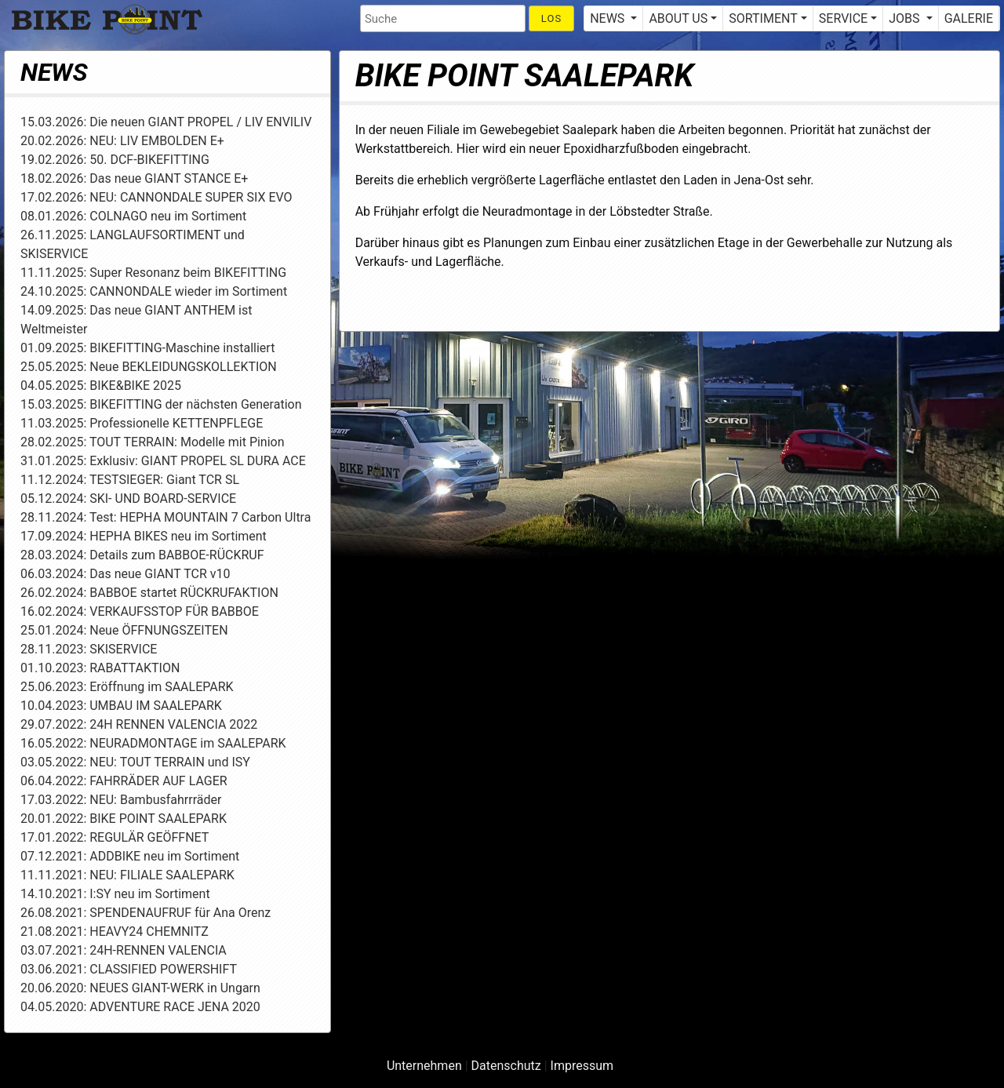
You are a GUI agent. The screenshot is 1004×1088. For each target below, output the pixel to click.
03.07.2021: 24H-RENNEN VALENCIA (123, 950)
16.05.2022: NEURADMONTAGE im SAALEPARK (153, 743)
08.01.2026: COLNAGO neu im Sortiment (133, 216)
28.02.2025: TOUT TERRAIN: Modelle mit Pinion (152, 442)
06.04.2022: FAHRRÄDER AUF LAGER (123, 780)
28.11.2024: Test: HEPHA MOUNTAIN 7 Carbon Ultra (165, 517)
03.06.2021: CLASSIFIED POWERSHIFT (128, 969)
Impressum (582, 1065)
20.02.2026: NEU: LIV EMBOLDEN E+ (122, 140)
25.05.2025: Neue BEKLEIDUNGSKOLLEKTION (148, 366)
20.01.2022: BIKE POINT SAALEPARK (123, 818)
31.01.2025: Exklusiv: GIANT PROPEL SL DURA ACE (163, 460)
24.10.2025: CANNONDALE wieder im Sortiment (153, 291)
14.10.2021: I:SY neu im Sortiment (115, 893)
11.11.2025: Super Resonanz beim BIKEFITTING (153, 272)
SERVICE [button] (843, 18)
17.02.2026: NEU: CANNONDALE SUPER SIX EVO (156, 197)
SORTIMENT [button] (763, 18)
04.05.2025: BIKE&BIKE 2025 (100, 385)
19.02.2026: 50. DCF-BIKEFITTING (114, 159)
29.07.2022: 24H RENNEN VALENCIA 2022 (138, 724)
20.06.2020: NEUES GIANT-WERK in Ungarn (140, 988)
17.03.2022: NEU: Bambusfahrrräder (120, 799)
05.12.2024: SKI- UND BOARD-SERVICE (128, 498)
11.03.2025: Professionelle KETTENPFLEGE (141, 423)
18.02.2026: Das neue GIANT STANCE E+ (134, 178)
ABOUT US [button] (678, 18)
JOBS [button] (905, 18)
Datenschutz (506, 1065)
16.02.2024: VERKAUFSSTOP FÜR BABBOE (139, 611)
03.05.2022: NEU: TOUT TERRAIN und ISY (135, 762)
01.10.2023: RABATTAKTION (100, 667)
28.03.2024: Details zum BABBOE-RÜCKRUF (142, 555)
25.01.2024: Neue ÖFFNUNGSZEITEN (124, 630)
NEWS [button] (609, 18)
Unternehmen (424, 1065)
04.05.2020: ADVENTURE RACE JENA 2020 (140, 1006)
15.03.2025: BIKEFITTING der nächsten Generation (161, 404)
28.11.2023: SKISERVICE (88, 649)
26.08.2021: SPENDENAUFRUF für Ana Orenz (145, 912)
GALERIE (968, 18)
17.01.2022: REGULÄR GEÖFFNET (114, 837)
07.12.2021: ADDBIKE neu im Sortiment (129, 856)
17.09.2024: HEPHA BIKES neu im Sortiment (143, 536)
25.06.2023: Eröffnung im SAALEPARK (127, 686)
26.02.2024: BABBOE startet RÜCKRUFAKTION (149, 592)
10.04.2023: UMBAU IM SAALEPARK (121, 705)
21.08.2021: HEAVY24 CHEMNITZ (114, 931)
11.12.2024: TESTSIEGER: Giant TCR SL (129, 479)
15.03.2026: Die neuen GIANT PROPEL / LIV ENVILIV (165, 122)
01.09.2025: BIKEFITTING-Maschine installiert (147, 347)
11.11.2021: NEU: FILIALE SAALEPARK (127, 875)
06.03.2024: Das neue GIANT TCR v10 (125, 573)
